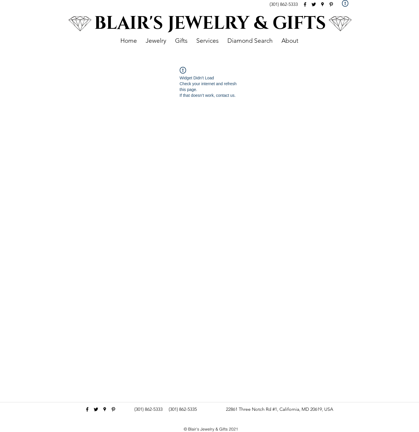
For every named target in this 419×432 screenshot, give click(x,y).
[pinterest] (331, 4)
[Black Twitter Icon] (314, 4)
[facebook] (305, 4)
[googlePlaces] (322, 4)
